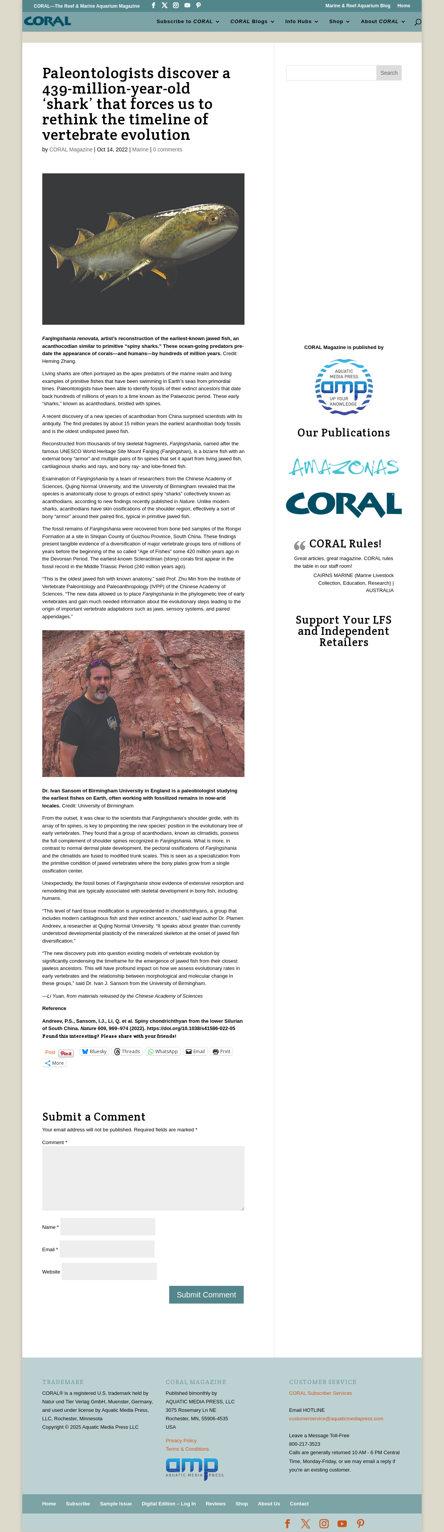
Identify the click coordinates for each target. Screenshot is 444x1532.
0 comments (167, 149)
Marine (140, 149)
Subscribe (78, 1504)
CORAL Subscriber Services (320, 1393)
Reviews (216, 1504)
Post (50, 1051)
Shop (336, 21)
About (380, 21)
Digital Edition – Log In (169, 1504)
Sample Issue (116, 1504)
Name (50, 1227)
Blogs (249, 21)
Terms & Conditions (187, 1449)
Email (50, 1249)
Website (51, 1272)
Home (403, 5)
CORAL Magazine (70, 149)
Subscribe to (184, 21)
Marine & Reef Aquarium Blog (358, 5)
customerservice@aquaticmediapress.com (336, 1418)
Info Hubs (298, 21)
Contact (299, 1504)
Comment (54, 1142)
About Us (269, 1504)
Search (389, 73)
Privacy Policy (181, 1440)
